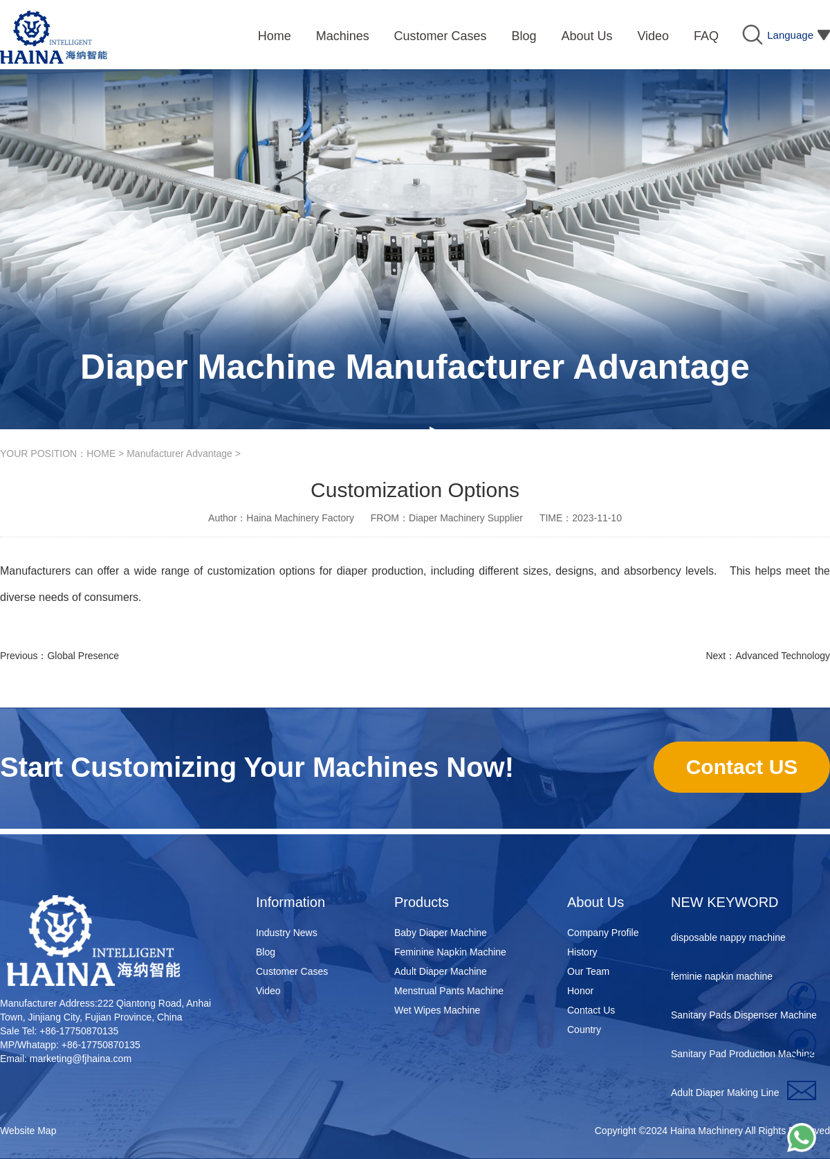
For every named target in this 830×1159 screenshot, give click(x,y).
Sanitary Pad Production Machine (743, 1056)
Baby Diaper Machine (440, 932)
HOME (101, 453)
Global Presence (83, 655)
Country (584, 1029)
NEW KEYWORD (725, 902)
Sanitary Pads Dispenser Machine (744, 1017)
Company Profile (603, 932)
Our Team (588, 971)
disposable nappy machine (728, 940)
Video (268, 990)
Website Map (28, 1130)
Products (421, 902)
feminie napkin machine (722, 979)
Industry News (286, 932)
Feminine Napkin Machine (450, 952)
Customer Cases (292, 971)
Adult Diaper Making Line (725, 1095)
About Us (595, 902)
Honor (580, 990)
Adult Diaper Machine (440, 971)
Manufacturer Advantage (179, 453)
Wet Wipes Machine (437, 1010)
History (582, 952)
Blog (265, 952)
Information (290, 902)
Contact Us (591, 1010)
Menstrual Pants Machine (449, 990)
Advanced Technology (782, 655)
